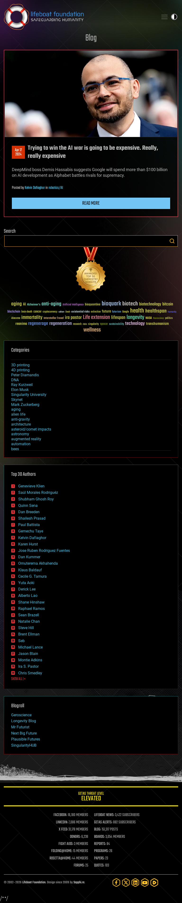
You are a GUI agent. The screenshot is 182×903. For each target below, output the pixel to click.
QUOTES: (99, 865)
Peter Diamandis (25, 375)
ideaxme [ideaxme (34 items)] (15, 318)
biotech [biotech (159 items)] (130, 304)
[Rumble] (154, 882)
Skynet (17, 399)
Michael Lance (30, 647)
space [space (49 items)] (104, 324)
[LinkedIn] (135, 882)
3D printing (20, 365)
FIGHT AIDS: (66, 844)
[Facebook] (116, 882)
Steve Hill (26, 628)
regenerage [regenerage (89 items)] (38, 323)
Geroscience (21, 715)
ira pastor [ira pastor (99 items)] (73, 317)
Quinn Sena (28, 505)
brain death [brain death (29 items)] (26, 311)
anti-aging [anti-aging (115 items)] (51, 304)
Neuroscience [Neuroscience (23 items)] (158, 318)
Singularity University (28, 394)
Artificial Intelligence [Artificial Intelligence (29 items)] (73, 304)
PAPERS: (99, 858)
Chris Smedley (30, 673)
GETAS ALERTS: (103, 822)
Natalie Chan (29, 621)
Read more (91, 203)
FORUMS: (79, 865)
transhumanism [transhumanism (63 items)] (157, 324)
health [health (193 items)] (137, 311)
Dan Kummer (29, 557)
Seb (21, 641)
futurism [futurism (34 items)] (116, 312)
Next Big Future (24, 733)
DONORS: (75, 837)
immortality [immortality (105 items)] (31, 317)
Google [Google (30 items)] (125, 311)
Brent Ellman (29, 634)
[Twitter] (126, 882)
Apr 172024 (18, 152)
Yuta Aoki (26, 583)
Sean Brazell (28, 615)
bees (15, 449)
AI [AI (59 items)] (24, 304)
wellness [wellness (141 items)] (92, 330)
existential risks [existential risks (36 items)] (80, 312)
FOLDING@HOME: (61, 851)
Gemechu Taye (30, 531)
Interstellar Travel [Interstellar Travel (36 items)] (54, 318)
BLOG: (97, 829)
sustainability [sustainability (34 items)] (116, 324)
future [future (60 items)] (106, 311)
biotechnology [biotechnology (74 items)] (150, 304)
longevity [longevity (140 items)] (135, 317)
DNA (15, 380)
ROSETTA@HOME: (60, 858)
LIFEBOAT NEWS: (104, 815)
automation (21, 444)
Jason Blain (28, 653)
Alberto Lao (27, 595)
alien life (18, 414)
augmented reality (26, 439)
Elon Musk (20, 389)
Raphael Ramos (31, 608)
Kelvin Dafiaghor (35, 188)
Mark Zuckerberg (25, 404)
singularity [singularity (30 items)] (93, 324)
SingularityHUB (23, 745)
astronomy (20, 434)
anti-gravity (20, 419)
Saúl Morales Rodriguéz (38, 492)
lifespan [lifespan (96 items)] (118, 317)
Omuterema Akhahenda (38, 563)
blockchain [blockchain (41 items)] (13, 312)
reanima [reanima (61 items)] (21, 324)
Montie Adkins (30, 660)
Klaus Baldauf (30, 570)
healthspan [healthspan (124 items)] (156, 311)
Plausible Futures (25, 739)
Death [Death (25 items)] (67, 312)
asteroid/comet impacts (31, 429)
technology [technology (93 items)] (135, 324)
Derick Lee (27, 589)
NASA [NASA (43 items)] (149, 318)
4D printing (20, 370)
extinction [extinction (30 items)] (96, 311)
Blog (91, 38)
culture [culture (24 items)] (61, 312)
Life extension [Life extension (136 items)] (96, 317)
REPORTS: (100, 844)
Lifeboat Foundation (34, 882)
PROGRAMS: (101, 851)
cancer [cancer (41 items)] (37, 312)
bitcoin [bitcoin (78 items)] (167, 304)
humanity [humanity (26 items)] (172, 312)
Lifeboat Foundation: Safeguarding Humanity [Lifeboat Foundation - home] (79, 17)
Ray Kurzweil (22, 384)
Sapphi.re (78, 882)
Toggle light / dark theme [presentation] (174, 17)
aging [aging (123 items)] (16, 304)
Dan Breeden (29, 512)
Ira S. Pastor (28, 666)
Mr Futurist (20, 727)
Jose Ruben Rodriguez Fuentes (44, 550)
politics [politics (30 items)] (169, 318)
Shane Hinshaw (31, 602)
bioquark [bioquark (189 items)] (111, 303)
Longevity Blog (23, 721)
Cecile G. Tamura (32, 576)
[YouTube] (145, 882)
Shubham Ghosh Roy (36, 499)
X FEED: (63, 829)
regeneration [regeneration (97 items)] (60, 323)
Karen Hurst (28, 544)
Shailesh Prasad (32, 518)
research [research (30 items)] (77, 324)
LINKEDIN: (62, 822)
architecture (21, 424)
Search (172, 241)
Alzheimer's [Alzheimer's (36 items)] (33, 305)
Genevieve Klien (31, 486)
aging (16, 409)
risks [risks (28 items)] (85, 324)
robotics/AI (56, 188)
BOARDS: (99, 837)
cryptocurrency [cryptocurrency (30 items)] (50, 311)
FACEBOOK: (60, 815)
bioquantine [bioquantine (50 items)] (92, 304)
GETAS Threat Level (91, 797)
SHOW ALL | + (18, 679)
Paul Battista (29, 524)
